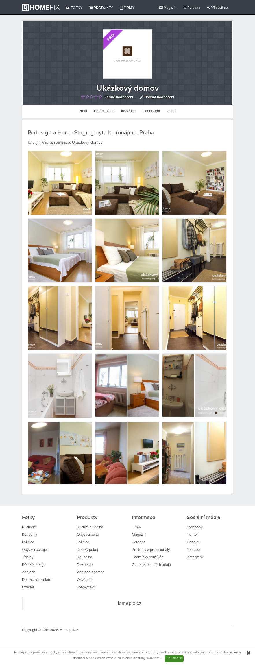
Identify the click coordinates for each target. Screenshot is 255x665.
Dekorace (85, 565)
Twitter (192, 535)
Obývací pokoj (88, 535)
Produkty (101, 8)
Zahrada (29, 572)
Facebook (195, 527)
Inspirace (128, 111)
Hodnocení (151, 111)
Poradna (192, 8)
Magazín (168, 8)
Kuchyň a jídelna (90, 527)
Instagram (195, 557)
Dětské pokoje (33, 565)
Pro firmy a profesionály (151, 550)
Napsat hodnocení (157, 97)
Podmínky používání (148, 557)
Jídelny (27, 557)
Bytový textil (86, 587)
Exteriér (28, 587)
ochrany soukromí (147, 658)
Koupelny (29, 535)
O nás (171, 111)
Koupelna (84, 557)
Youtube (193, 550)
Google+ (193, 542)
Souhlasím (174, 658)
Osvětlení (84, 580)
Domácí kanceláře (36, 580)
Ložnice (28, 542)
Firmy (127, 8)
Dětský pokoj (87, 550)
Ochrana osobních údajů (151, 565)
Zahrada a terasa (90, 572)
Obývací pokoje (34, 550)
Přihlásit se (217, 8)
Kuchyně (29, 527)
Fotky (74, 8)
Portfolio (104, 111)
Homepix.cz (128, 603)
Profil (83, 111)
